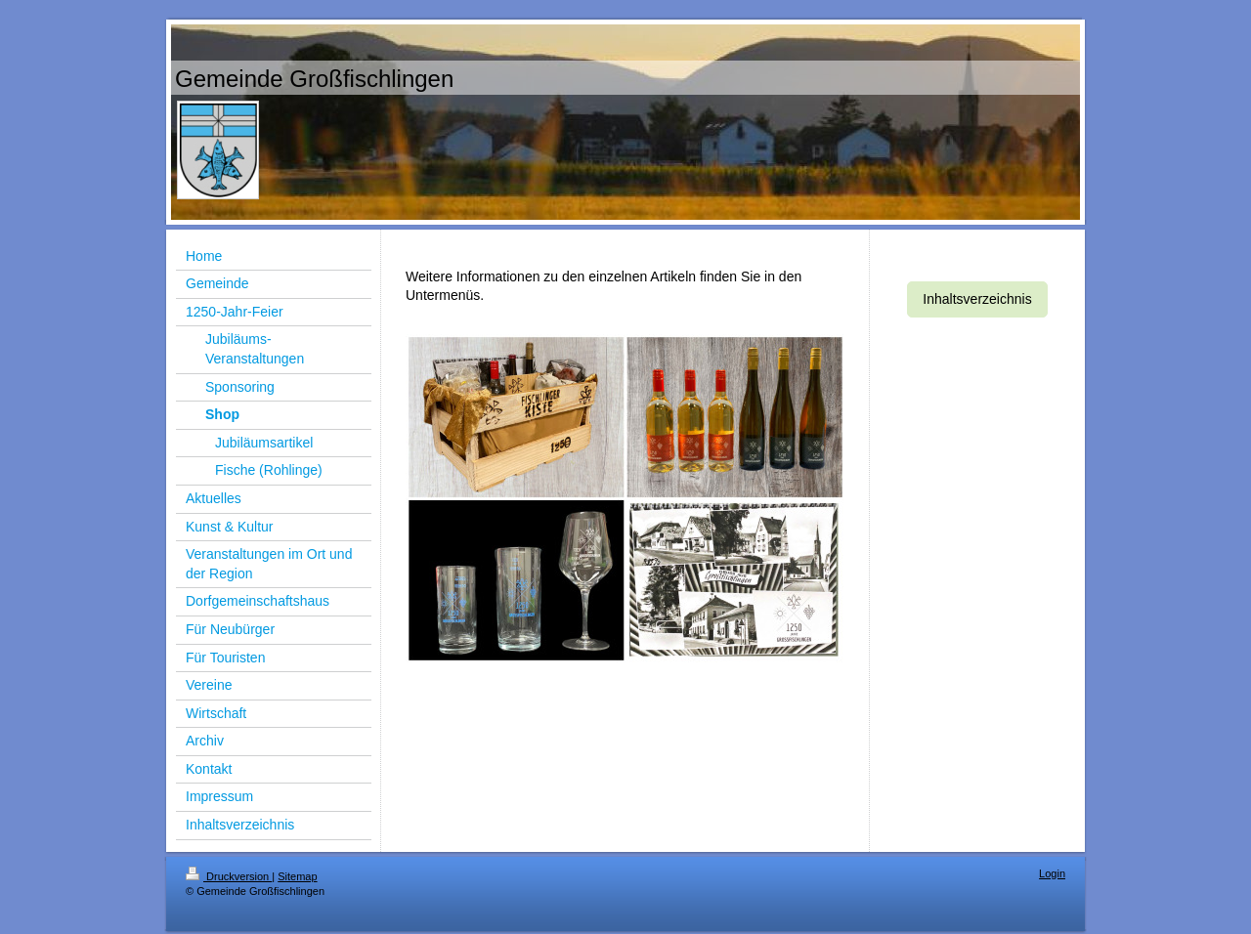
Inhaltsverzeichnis (977, 299)
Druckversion (229, 876)
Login (1052, 873)
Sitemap (297, 876)
